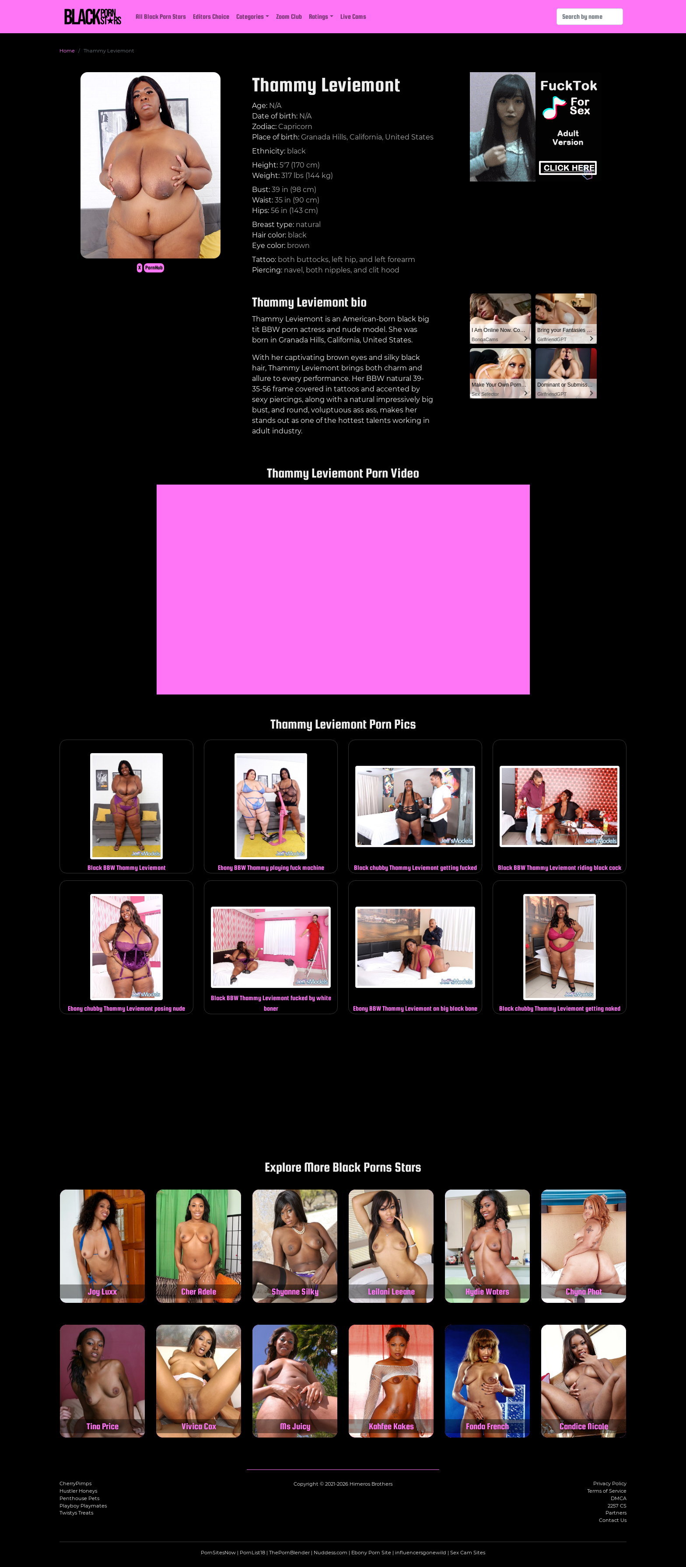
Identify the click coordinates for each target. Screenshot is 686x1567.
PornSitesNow (218, 1553)
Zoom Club (289, 16)
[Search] (589, 16)
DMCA (618, 1498)
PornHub (154, 268)
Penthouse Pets (79, 1498)
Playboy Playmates (83, 1506)
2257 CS (617, 1506)
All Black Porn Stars (161, 16)
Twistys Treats (76, 1513)
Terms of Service (606, 1491)
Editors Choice (211, 16)
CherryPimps (75, 1483)
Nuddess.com (330, 1553)
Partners (616, 1513)
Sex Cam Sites (467, 1553)
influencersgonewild (420, 1553)
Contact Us (612, 1520)
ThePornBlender (289, 1553)
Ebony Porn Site (371, 1553)
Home (67, 51)
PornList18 (252, 1553)
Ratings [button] (318, 16)
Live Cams (353, 16)
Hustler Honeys (78, 1491)
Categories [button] (250, 16)
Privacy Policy (609, 1483)
